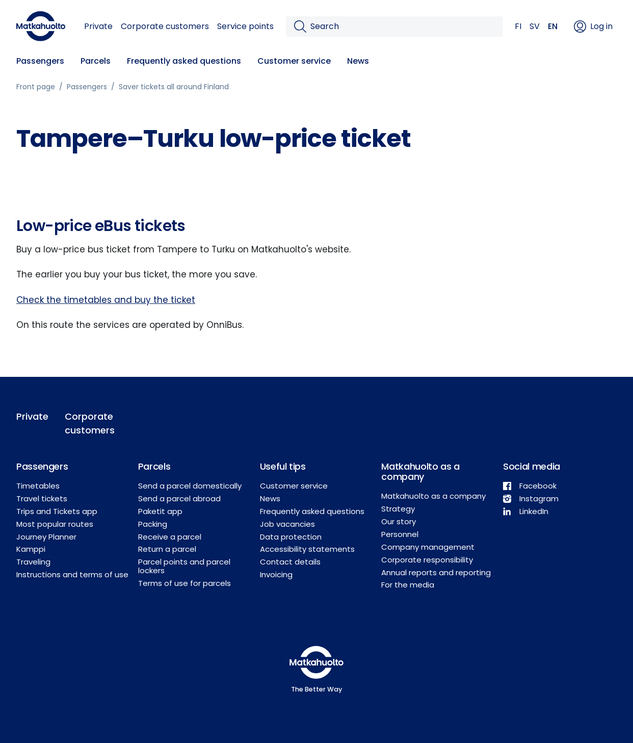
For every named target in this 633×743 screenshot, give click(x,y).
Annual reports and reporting (436, 572)
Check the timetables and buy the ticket (105, 300)
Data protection (291, 536)
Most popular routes (54, 524)
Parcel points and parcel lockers (184, 566)
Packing (152, 524)
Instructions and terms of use (72, 574)
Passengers (40, 61)
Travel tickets (41, 498)
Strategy (398, 508)
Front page (35, 87)
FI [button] (518, 26)
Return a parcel (167, 549)
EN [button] (553, 26)
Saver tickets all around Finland (174, 87)
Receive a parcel (169, 536)
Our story (398, 521)
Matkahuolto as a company (433, 496)
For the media (407, 584)
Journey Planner (46, 536)
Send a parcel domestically (190, 485)
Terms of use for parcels (184, 583)
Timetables (38, 485)
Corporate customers (165, 26)
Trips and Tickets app (56, 511)
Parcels (96, 61)
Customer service (294, 61)
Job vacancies (287, 524)
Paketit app (160, 511)
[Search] (402, 26)
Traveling (33, 561)
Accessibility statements (307, 549)
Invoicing (276, 574)
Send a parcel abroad (179, 498)
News (358, 61)
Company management (427, 547)
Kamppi (30, 549)
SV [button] (535, 26)
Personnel (399, 534)
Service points (245, 26)
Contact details (290, 561)
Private (98, 26)
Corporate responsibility (427, 559)
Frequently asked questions (184, 61)
